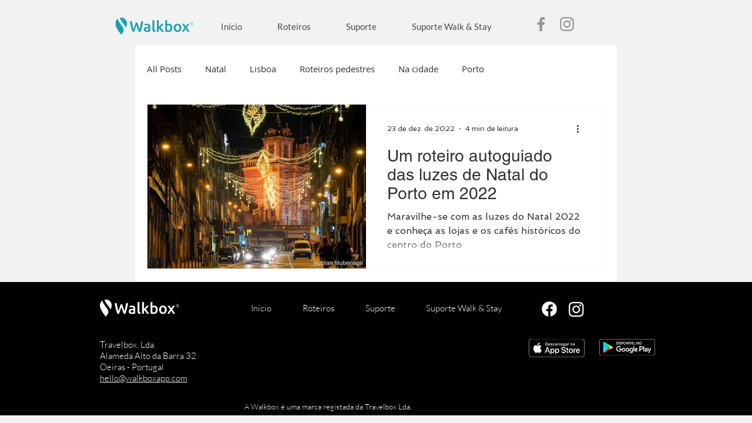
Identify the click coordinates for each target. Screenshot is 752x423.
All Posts (164, 68)
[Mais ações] (582, 129)
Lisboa (263, 68)
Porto (473, 68)
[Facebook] (541, 24)
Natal (215, 68)
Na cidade (418, 68)
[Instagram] (567, 24)
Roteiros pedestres (337, 68)
